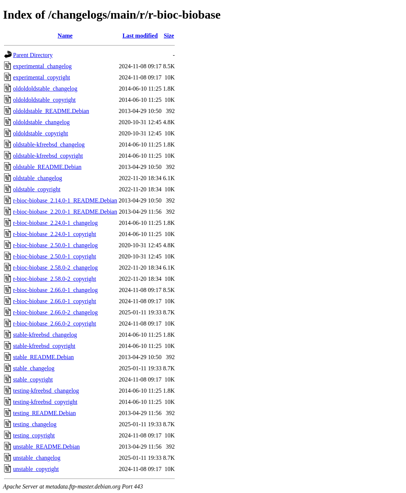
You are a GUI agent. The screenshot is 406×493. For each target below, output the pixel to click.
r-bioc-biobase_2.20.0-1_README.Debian (65, 211)
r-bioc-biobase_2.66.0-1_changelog (55, 290)
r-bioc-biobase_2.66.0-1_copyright (54, 301)
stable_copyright (33, 379)
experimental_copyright (41, 77)
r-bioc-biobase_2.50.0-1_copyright (54, 256)
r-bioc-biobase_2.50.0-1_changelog (55, 245)
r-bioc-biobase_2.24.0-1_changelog (55, 223)
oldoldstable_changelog (41, 122)
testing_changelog (34, 424)
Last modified (140, 35)
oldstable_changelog (37, 178)
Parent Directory (33, 55)
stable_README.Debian (43, 357)
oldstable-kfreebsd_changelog (49, 144)
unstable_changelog (36, 458)
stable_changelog (33, 368)
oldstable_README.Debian (47, 167)
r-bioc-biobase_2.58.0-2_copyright (54, 279)
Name (65, 35)
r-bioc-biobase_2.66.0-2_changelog (55, 312)
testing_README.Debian (44, 413)
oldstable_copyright (36, 189)
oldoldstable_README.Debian (51, 111)
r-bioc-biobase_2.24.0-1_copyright (54, 234)
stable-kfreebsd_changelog (45, 335)
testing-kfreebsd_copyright (45, 402)
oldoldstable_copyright (40, 133)
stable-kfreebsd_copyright (44, 346)
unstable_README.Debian (46, 446)
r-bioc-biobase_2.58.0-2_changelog (55, 267)
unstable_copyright (36, 469)
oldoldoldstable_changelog (45, 88)
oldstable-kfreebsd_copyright (48, 156)
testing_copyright (34, 435)
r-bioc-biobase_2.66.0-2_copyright (54, 323)
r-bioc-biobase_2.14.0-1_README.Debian (65, 200)
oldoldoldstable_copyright (44, 100)
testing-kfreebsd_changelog (46, 390)
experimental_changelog (42, 66)
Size (169, 35)
